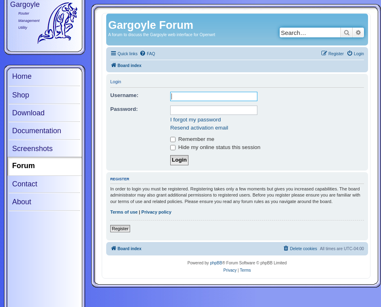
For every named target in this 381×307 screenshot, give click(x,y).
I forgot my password (195, 120)
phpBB (216, 263)
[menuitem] (147, 54)
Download (28, 113)
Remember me (192, 139)
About (21, 202)
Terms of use (124, 212)
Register (120, 228)
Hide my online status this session (215, 147)
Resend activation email (199, 128)
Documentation (36, 131)
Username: (124, 95)
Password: (124, 109)
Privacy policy (156, 212)
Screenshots (32, 149)
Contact (24, 184)
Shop (20, 95)
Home (22, 76)
